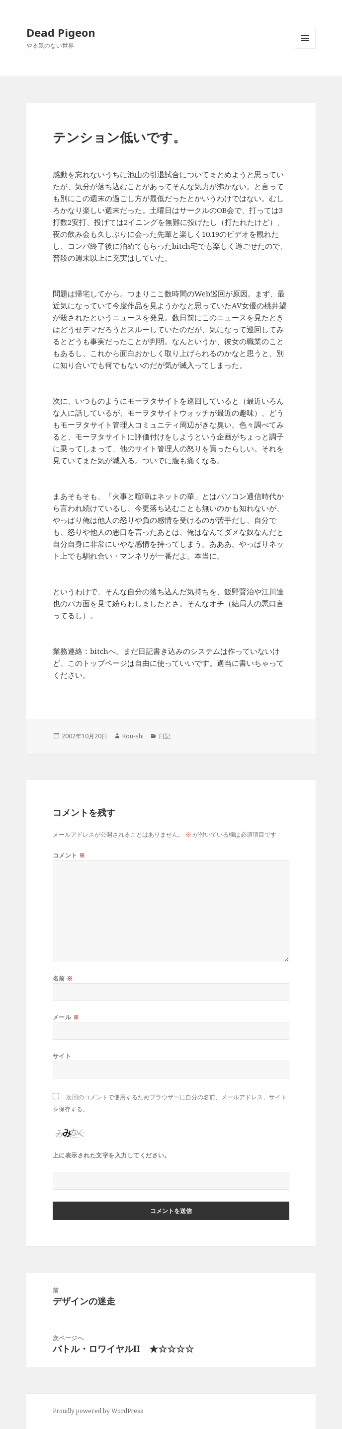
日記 (165, 736)
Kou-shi (133, 736)
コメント (69, 855)
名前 (63, 978)
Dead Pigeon (60, 32)
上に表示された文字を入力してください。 (112, 1155)
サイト (62, 1056)
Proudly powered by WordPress (98, 1411)
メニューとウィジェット (305, 48)
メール (66, 1017)
